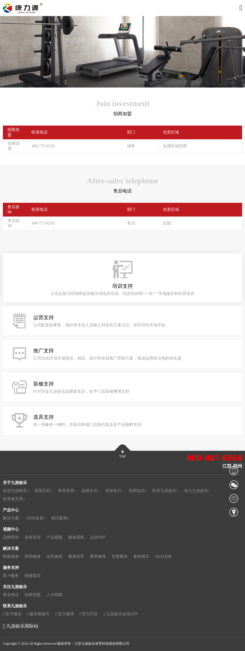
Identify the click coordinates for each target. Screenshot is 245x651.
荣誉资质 (67, 491)
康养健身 (98, 556)
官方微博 (64, 614)
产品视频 (54, 537)
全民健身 (54, 556)
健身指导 (76, 556)
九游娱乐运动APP (120, 614)
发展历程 (43, 491)
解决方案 (12, 518)
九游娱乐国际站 (22, 626)
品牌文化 (90, 491)
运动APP (97, 537)
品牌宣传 (11, 537)
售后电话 (11, 595)
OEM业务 (35, 518)
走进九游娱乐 (16, 491)
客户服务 (11, 575)
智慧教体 (120, 556)
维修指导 (33, 575)
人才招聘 (54, 595)
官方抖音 (89, 614)
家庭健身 (11, 556)
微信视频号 (38, 614)
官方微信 (12, 614)
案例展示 (141, 556)
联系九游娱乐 (165, 491)
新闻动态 (138, 491)
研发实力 (114, 491)
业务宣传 (33, 537)
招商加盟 (33, 595)
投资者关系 (14, 499)
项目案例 (60, 518)
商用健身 (33, 556)
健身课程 (76, 537)
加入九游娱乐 (197, 491)
